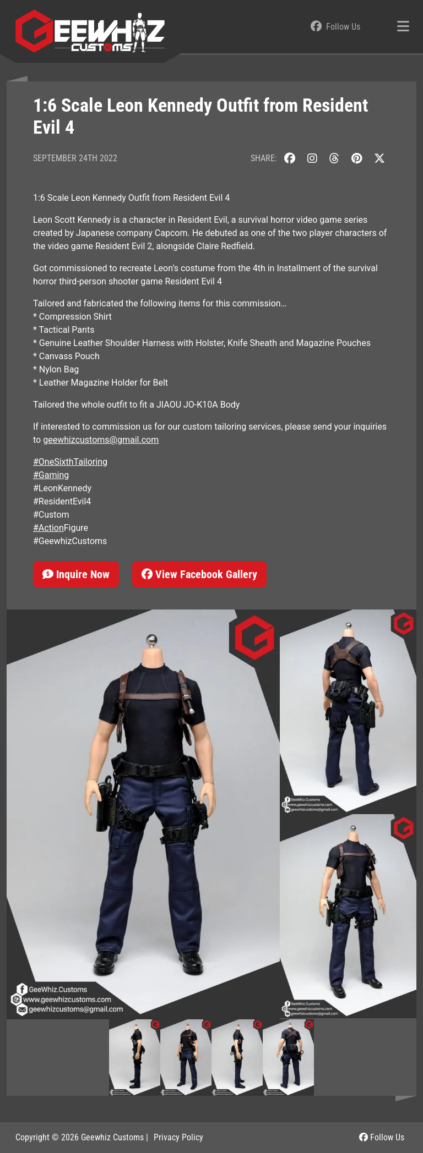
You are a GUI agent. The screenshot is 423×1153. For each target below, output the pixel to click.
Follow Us (381, 1137)
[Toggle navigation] (403, 27)
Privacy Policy (178, 1137)
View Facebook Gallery (199, 574)
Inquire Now (76, 574)
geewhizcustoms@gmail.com (101, 440)
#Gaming (51, 475)
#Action (48, 528)
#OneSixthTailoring (70, 462)
